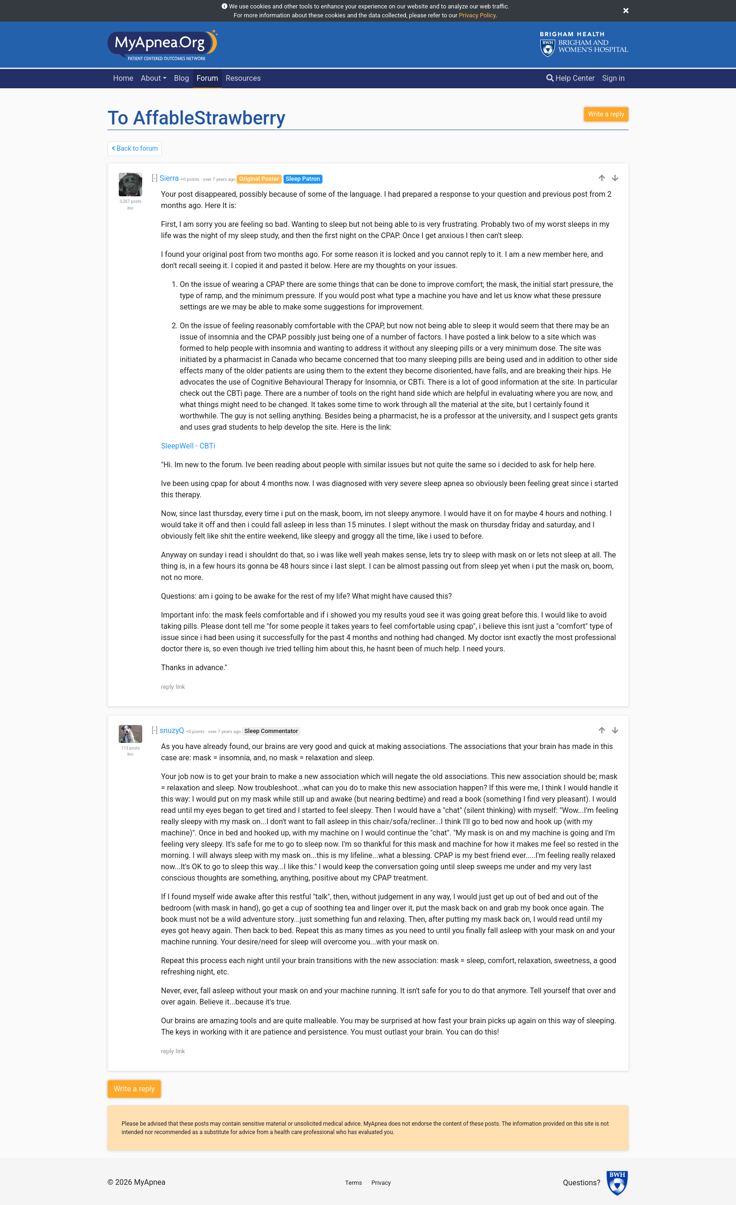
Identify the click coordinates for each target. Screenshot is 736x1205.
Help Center (570, 78)
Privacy (381, 1182)
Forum (207, 78)
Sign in (613, 78)
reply (167, 686)
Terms (353, 1182)
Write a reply (134, 1088)
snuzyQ (172, 730)
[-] (155, 178)
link (180, 686)
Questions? (581, 1183)
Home (123, 78)
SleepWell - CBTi (188, 445)
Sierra (169, 178)
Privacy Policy (477, 15)
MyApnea (149, 1182)
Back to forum (135, 148)
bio (130, 208)
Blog (181, 78)
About (151, 78)
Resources (243, 78)
